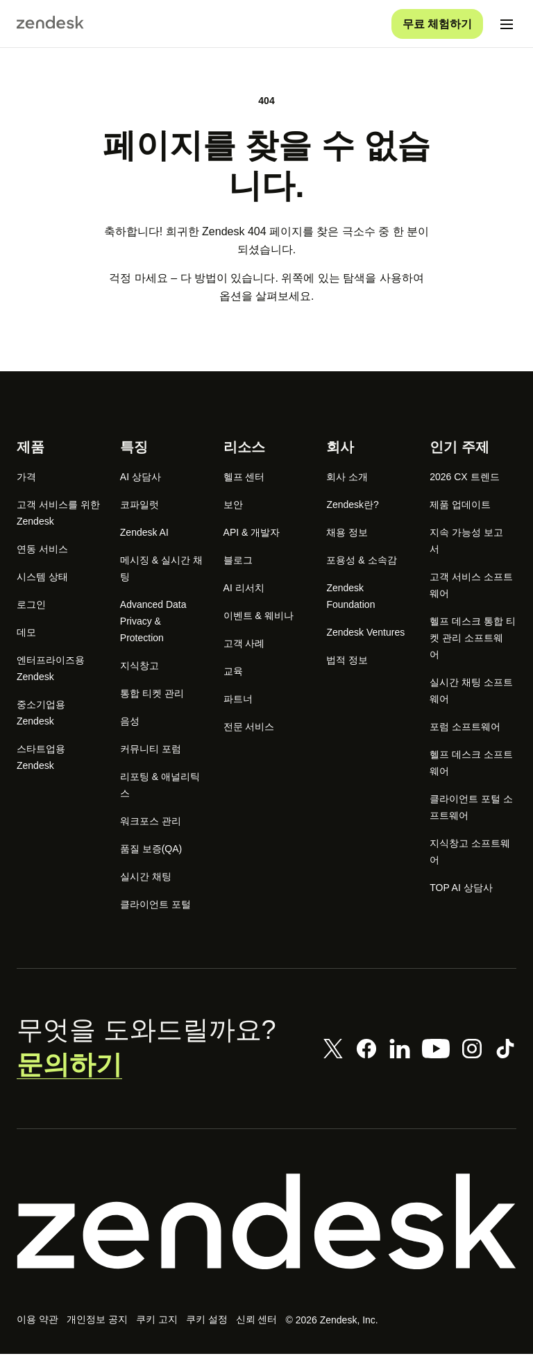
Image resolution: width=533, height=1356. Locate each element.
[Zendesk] (266, 1223)
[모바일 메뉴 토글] (506, 25)
